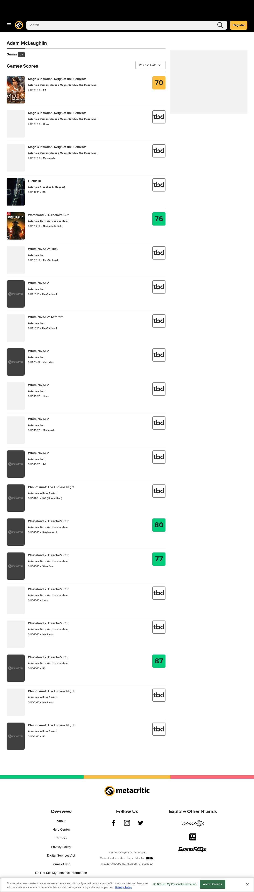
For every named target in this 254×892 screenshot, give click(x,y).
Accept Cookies (212, 884)
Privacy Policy (61, 847)
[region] (127, 884)
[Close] (247, 884)
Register (239, 25)
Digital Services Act (61, 855)
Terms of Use (61, 864)
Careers (61, 838)
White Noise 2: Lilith (43, 249)
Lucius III (34, 181)
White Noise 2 (38, 283)
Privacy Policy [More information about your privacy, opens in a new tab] (123, 887)
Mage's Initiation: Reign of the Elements (57, 79)
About (61, 821)
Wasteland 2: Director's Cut (48, 215)
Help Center (61, 829)
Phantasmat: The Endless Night (51, 487)
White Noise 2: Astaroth (45, 317)
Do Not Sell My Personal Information (61, 873)
